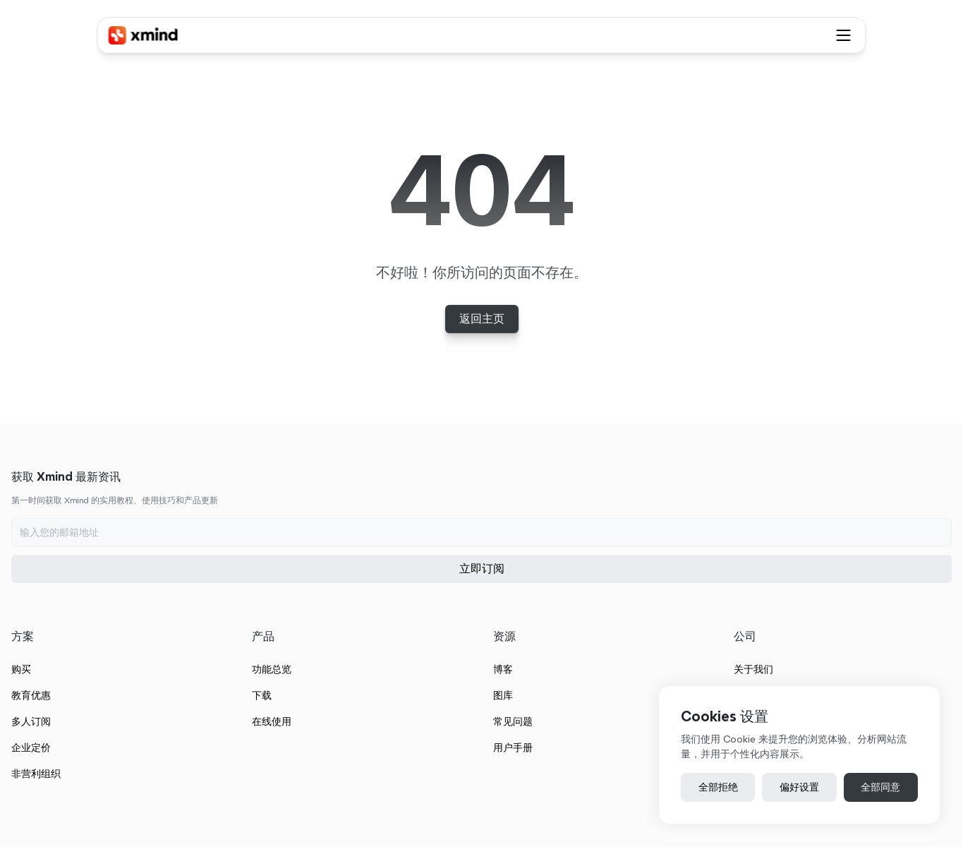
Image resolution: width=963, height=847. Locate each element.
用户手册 (731, 673)
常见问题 (731, 646)
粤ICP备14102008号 (538, 795)
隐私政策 (290, 795)
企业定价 (344, 673)
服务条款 (233, 795)
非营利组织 (349, 699)
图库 (722, 620)
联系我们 (920, 620)
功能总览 (543, 594)
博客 (722, 594)
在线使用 (543, 646)
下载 (533, 620)
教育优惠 (344, 620)
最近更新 (920, 673)
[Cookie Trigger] (630, 795)
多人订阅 (344, 646)
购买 (334, 594)
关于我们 (920, 594)
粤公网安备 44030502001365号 (409, 795)
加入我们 (920, 646)
